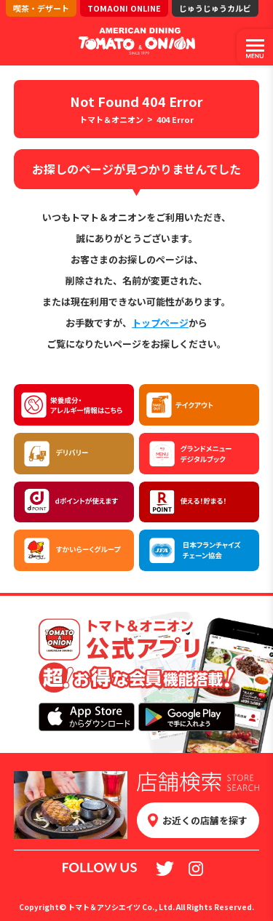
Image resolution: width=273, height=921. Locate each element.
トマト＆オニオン (111, 119)
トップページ (160, 323)
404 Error (175, 119)
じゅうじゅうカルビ (215, 8)
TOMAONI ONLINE (124, 8)
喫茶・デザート (41, 8)
